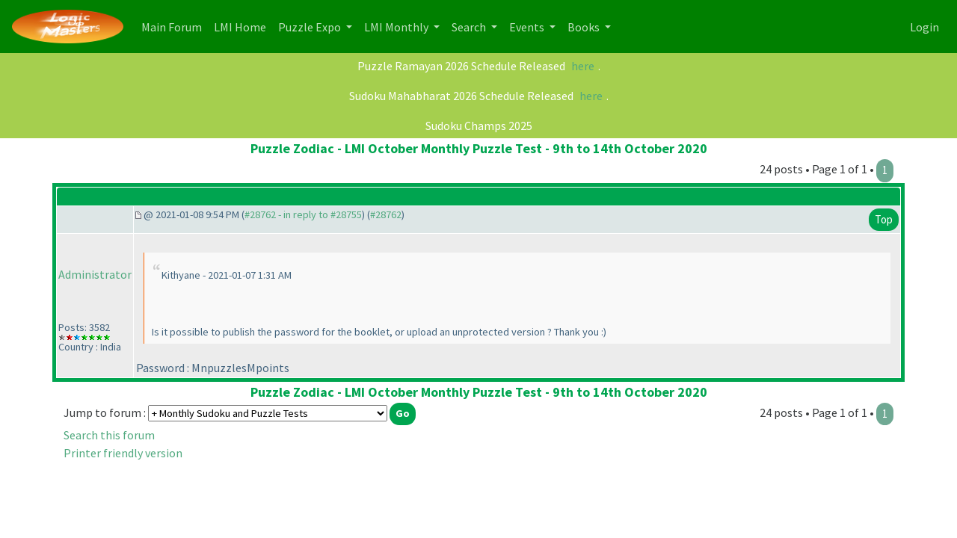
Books (584, 26)
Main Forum (174, 25)
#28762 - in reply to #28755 (303, 214)
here (582, 65)
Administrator (95, 274)
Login (924, 26)
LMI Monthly (397, 26)
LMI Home (243, 25)
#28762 (385, 214)
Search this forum (109, 434)
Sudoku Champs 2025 (478, 125)
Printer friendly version (123, 452)
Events (528, 26)
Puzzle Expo (310, 26)
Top (884, 219)
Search (470, 26)
